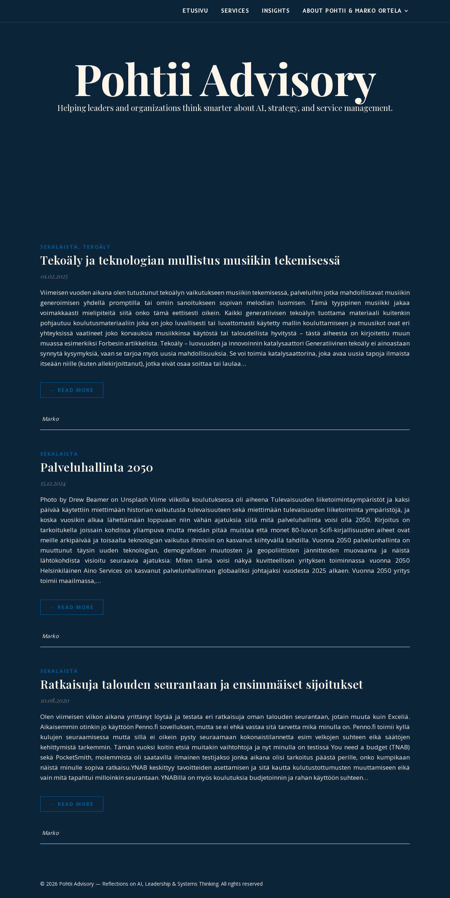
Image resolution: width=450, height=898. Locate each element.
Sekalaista (59, 246)
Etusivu (195, 10)
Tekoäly (97, 246)
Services (235, 10)
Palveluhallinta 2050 (96, 467)
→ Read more (72, 389)
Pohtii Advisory (225, 78)
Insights (275, 10)
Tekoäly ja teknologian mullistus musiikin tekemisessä (190, 260)
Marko (50, 418)
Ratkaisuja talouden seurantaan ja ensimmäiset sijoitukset (201, 684)
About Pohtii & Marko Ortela (352, 10)
